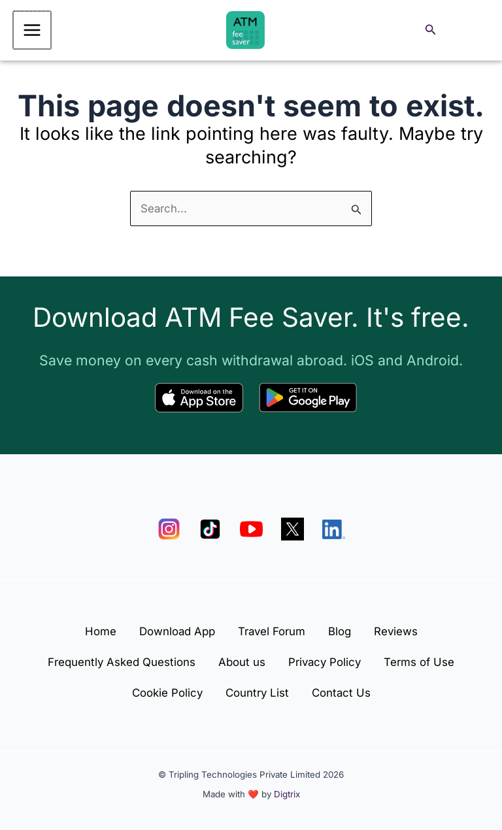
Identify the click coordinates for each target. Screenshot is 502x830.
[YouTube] (251, 525)
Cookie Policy (163, 692)
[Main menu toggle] (31, 30)
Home (93, 628)
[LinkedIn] (333, 525)
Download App (173, 628)
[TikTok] (210, 525)
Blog (343, 628)
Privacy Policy (326, 660)
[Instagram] (169, 525)
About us (239, 660)
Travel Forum (271, 628)
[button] (431, 31)
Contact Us (345, 692)
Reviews (403, 628)
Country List (257, 692)
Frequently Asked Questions (115, 660)
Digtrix (287, 794)
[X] (292, 525)
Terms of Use (425, 660)
